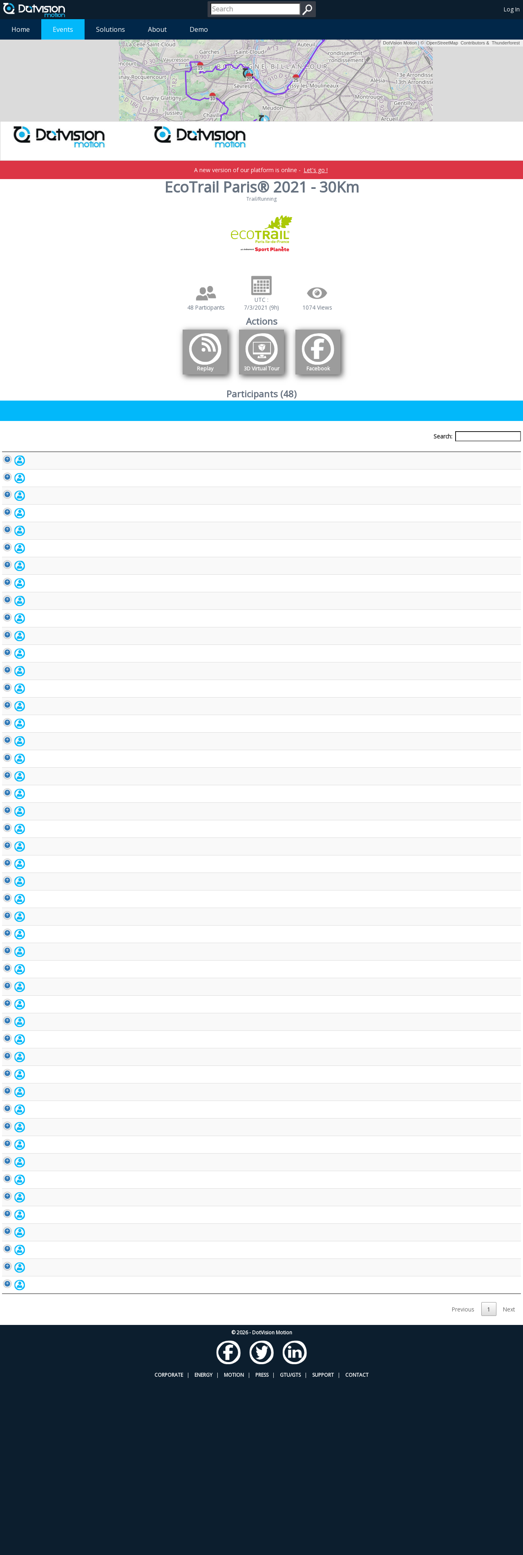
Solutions (110, 29)
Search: (477, 436)
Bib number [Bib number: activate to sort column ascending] (236, 451)
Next (509, 1481)
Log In (512, 9)
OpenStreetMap (442, 42)
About (157, 29)
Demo (199, 29)
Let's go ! (316, 170)
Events (63, 29)
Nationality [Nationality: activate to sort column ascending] (330, 451)
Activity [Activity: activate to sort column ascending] (416, 451)
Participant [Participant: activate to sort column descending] (63, 451)
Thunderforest (506, 42)
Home (20, 29)
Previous (463, 1481)
